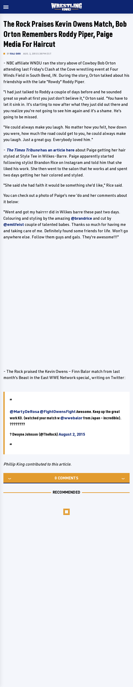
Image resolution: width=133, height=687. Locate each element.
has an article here (40, 150)
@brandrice (81, 218)
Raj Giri (15, 53)
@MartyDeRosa (24, 411)
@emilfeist (13, 224)
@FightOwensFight (58, 411)
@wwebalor (71, 417)
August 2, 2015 (72, 434)
